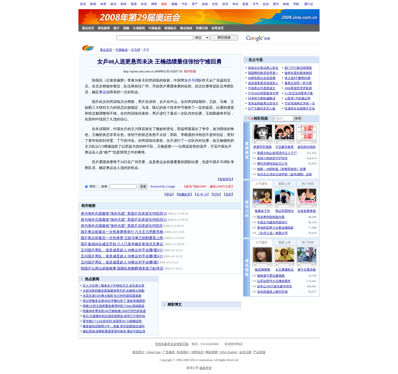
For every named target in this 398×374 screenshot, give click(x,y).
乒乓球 (135, 50)
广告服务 (169, 352)
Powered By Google (163, 186)
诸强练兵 (170, 28)
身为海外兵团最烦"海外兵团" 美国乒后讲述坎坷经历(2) (124, 220)
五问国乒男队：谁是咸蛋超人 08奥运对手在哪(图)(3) (122, 250)
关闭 (228, 194)
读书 (225, 3)
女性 (215, 3)
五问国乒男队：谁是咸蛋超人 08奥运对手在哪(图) (120, 262)
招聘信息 (197, 352)
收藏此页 (184, 194)
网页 (93, 186)
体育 (103, 3)
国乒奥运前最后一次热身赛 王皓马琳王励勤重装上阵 (122, 238)
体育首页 (217, 28)
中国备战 (154, 28)
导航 (296, 3)
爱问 (276, 3)
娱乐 (113, 3)
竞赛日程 (202, 28)
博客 (154, 3)
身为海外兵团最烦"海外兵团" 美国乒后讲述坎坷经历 (122, 226)
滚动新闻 (104, 28)
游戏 (205, 3)
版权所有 (206, 368)
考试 (235, 3)
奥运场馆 (186, 28)
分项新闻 (139, 28)
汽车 (184, 3)
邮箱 (286, 3)
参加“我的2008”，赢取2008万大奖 (208, 186)
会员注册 (245, 352)
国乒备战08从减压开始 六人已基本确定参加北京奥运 (122, 244)
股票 (134, 3)
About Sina (153, 352)
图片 (116, 28)
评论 (169, 194)
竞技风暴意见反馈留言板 (172, 344)
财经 (124, 3)
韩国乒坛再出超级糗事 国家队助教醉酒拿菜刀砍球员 (122, 268)
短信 (266, 3)
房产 (195, 3)
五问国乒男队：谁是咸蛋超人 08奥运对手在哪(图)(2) (122, 256)
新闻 (93, 3)
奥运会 (104, 92)
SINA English (228, 352)
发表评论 (225, 179)
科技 (144, 3)
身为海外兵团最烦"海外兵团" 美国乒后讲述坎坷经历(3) (124, 213)
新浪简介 (138, 352)
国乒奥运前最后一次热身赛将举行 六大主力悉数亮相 (122, 232)
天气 (256, 3)
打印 (216, 194)
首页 (83, 3)
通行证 (308, 3)
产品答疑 (259, 352)
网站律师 (212, 352)
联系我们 (183, 352)
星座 (245, 3)
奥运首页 (88, 28)
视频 (174, 3)
